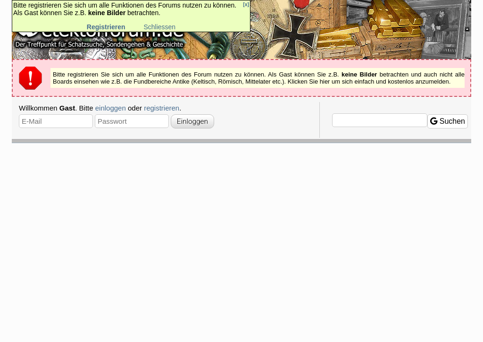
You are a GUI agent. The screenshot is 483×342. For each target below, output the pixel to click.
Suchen (447, 121)
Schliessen (159, 27)
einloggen (110, 108)
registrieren (161, 108)
